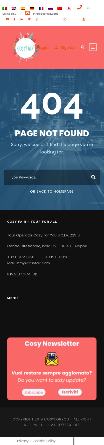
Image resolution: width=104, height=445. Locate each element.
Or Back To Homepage (52, 191)
